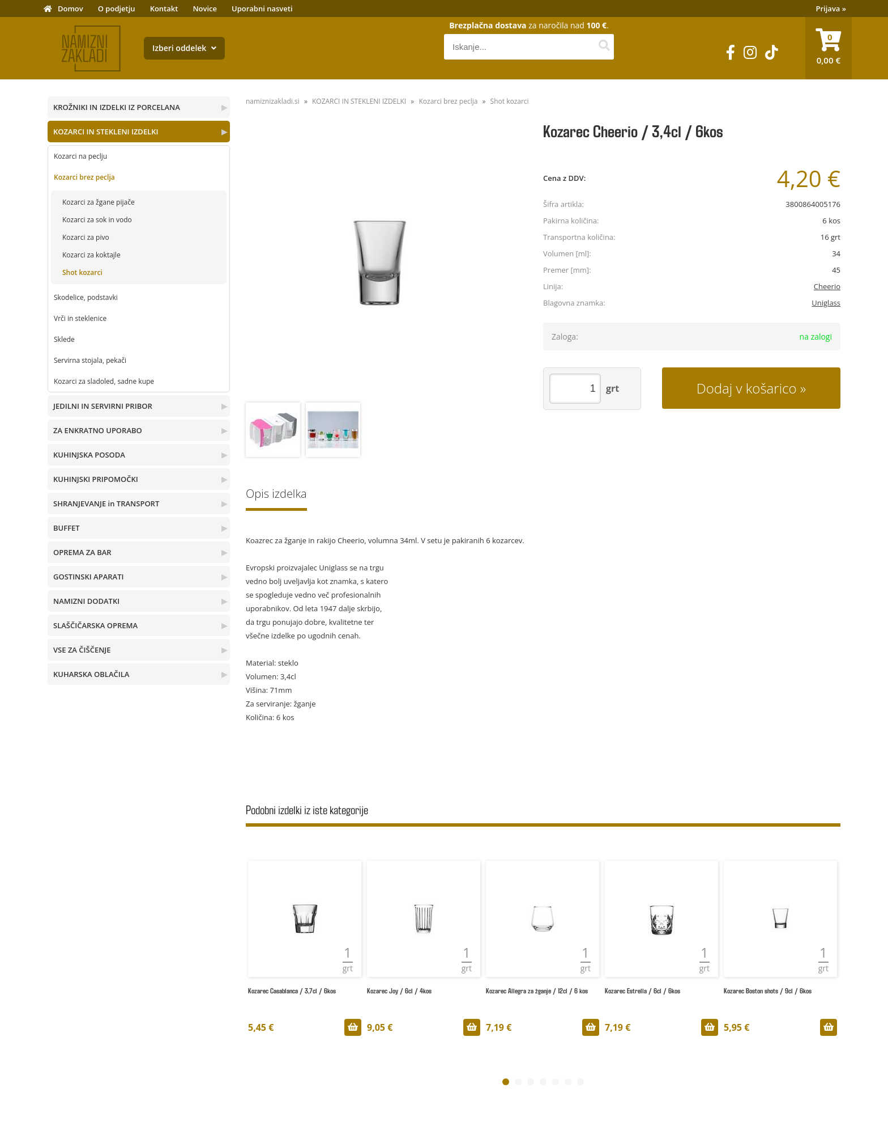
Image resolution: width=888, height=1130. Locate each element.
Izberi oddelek (184, 48)
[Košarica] (828, 48)
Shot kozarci (82, 272)
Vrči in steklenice (80, 318)
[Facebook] (730, 52)
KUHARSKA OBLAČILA (91, 674)
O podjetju (116, 8)
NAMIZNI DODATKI (86, 601)
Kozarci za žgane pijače (98, 202)
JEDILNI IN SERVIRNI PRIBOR (102, 406)
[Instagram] (750, 52)
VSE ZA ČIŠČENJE (82, 650)
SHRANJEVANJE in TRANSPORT (106, 503)
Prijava (831, 8)
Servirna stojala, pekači (90, 360)
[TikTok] (771, 52)
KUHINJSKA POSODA (89, 455)
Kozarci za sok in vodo (97, 220)
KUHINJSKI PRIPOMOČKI (95, 479)
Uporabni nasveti (262, 8)
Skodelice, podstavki (86, 297)
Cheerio (827, 286)
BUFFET (66, 528)
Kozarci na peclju (80, 156)
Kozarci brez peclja (84, 177)
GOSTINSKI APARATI (88, 577)
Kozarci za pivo (85, 237)
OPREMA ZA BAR (82, 552)
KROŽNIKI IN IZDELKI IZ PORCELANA (116, 107)
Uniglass (826, 303)
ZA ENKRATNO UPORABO (97, 430)
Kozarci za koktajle (91, 255)
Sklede (64, 339)
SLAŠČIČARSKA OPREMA (95, 625)
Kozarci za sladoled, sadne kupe (104, 381)
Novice (205, 8)
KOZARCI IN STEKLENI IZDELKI (105, 131)
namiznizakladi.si (273, 101)
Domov (70, 8)
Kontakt (164, 8)
